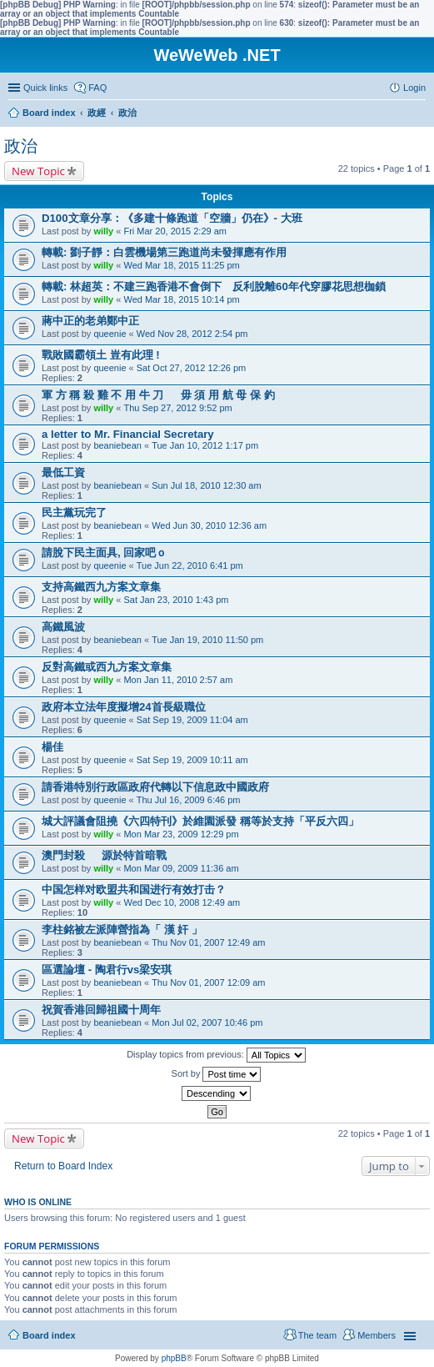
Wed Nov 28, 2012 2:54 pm (192, 334)
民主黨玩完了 (74, 512)
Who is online (38, 1202)
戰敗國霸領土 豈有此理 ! (101, 355)
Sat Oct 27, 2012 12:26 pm (191, 368)
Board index (49, 1335)
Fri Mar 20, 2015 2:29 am (175, 231)
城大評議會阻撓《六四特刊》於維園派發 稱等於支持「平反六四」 (200, 821)
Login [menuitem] (414, 88)
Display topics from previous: (216, 1055)
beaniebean (117, 445)
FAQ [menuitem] (97, 88)
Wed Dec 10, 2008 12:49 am (181, 902)
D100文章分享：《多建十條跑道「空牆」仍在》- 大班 (172, 218)
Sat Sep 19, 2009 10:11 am (192, 760)
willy (103, 231)
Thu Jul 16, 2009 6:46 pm (189, 800)
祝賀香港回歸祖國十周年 (101, 1009)
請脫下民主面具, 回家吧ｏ (104, 552)
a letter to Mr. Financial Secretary (128, 434)
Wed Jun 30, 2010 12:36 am (209, 525)
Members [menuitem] (376, 1335)
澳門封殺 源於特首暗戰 (104, 855)
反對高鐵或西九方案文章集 (107, 667)
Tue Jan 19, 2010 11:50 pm (207, 640)
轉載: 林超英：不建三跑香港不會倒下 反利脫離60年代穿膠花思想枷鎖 (214, 286)
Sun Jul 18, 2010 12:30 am (206, 485)
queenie (109, 334)
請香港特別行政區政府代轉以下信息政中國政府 (155, 787)
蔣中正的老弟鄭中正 (90, 320)
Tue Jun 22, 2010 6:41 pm (190, 565)
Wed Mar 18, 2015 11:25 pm (181, 265)
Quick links (45, 88)
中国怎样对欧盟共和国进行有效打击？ (134, 889)
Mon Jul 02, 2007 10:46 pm (207, 1023)
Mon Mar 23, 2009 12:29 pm (180, 834)
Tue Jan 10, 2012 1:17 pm (205, 445)
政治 (20, 146)
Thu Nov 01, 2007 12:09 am (208, 983)
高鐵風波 (63, 627)
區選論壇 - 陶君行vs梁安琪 (107, 969)
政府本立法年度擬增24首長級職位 (124, 707)
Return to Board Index (63, 1166)
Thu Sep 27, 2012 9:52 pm (177, 408)
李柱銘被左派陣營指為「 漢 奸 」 (122, 929)
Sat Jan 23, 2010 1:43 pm (175, 600)
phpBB (174, 1358)
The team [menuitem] (317, 1335)
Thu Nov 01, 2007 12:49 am (208, 942)
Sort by (217, 1074)
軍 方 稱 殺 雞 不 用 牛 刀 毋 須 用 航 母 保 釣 (158, 395)
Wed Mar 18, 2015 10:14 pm (181, 299)
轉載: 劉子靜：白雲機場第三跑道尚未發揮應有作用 (164, 252)
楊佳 (52, 747)
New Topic (38, 170)
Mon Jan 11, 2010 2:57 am (177, 680)
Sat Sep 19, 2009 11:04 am (192, 720)
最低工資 (63, 472)
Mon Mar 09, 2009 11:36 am (180, 868)
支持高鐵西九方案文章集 (101, 586)
